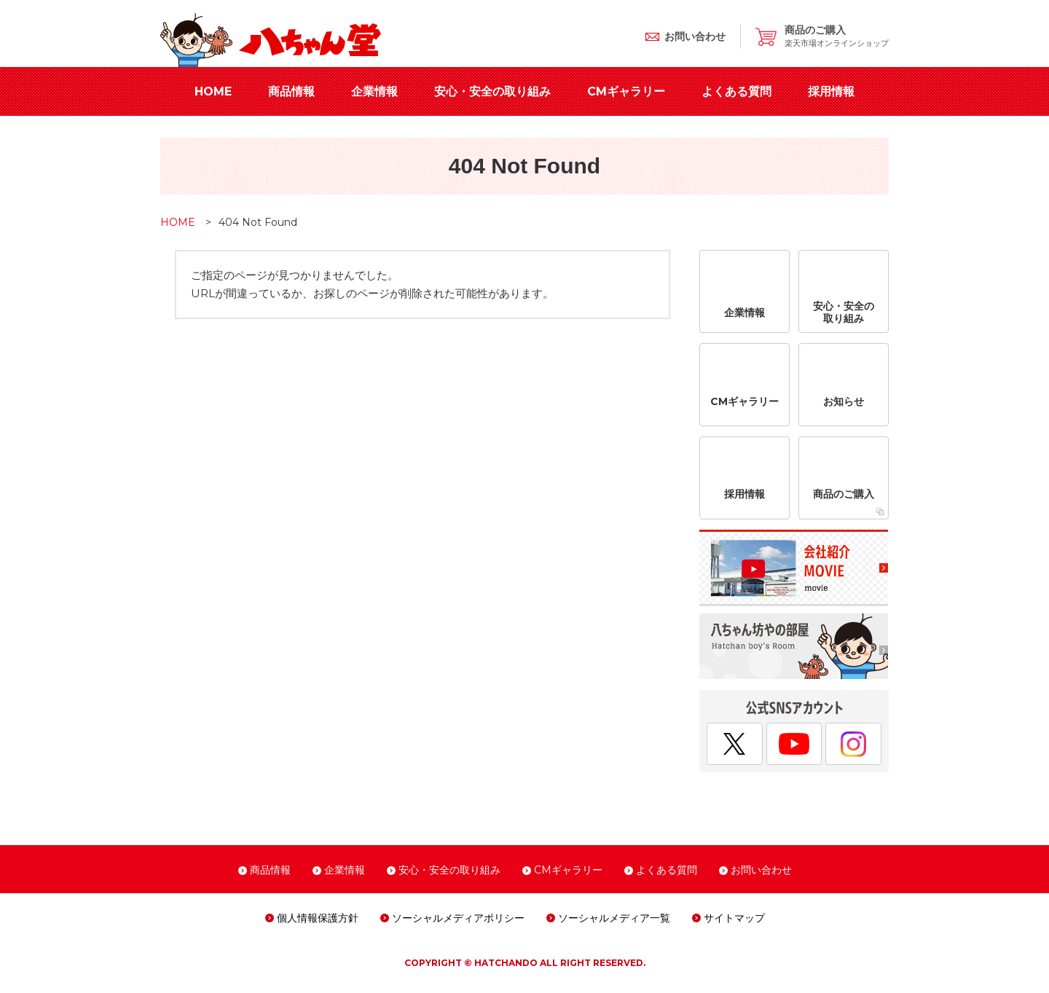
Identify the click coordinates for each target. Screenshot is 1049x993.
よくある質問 (736, 91)
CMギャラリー (626, 91)
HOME (213, 91)
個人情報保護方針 (317, 918)
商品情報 (291, 91)
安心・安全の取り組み (492, 91)
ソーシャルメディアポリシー (458, 918)
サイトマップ (734, 918)
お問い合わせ (761, 869)
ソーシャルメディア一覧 (614, 918)
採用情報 (831, 91)
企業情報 (374, 91)
